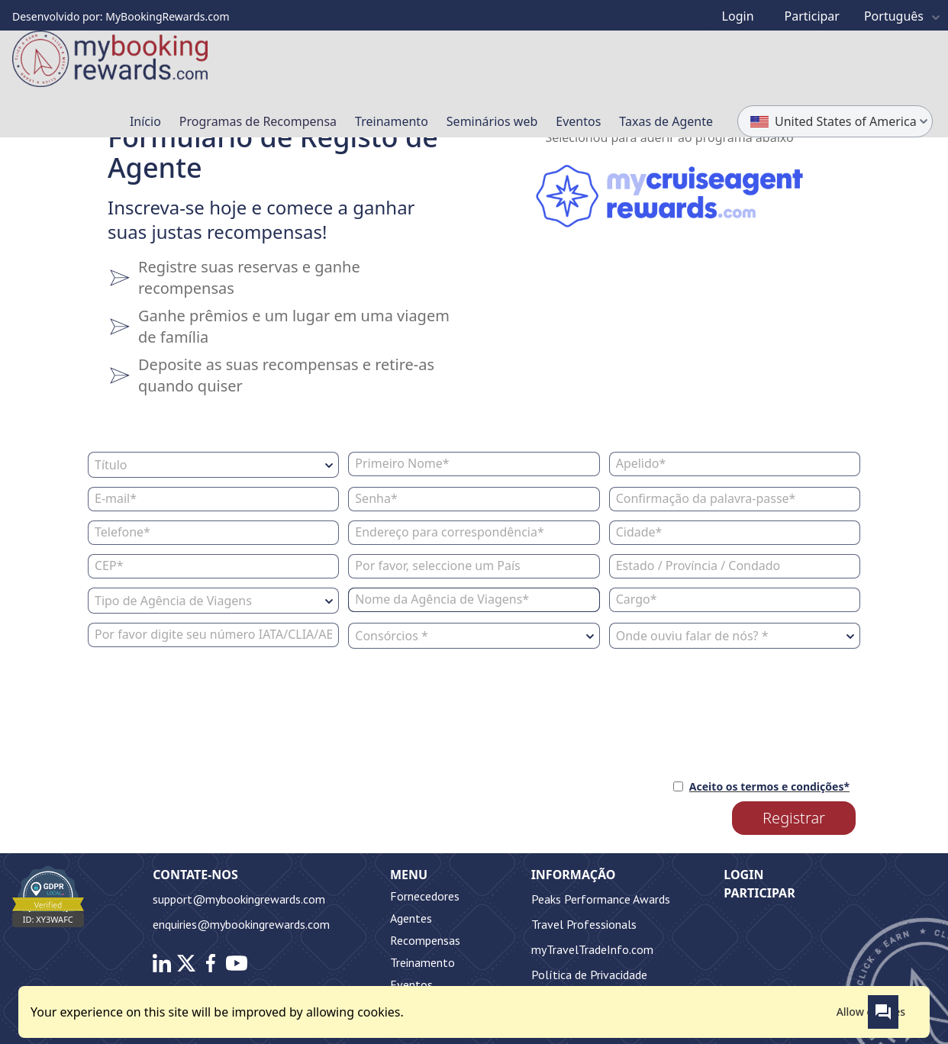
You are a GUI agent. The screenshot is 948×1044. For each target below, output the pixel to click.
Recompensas (425, 940)
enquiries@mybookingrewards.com (241, 924)
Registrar (794, 817)
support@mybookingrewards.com (239, 899)
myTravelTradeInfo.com (592, 949)
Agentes (411, 918)
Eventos (578, 121)
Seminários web (492, 121)
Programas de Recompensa (258, 121)
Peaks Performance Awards (600, 899)
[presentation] (204, 706)
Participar (759, 892)
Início (145, 121)
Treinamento (391, 121)
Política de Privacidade (589, 974)
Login (743, 874)
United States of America (841, 120)
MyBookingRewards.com (167, 16)
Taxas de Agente (666, 121)
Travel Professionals (584, 924)
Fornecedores (424, 896)
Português (904, 16)
